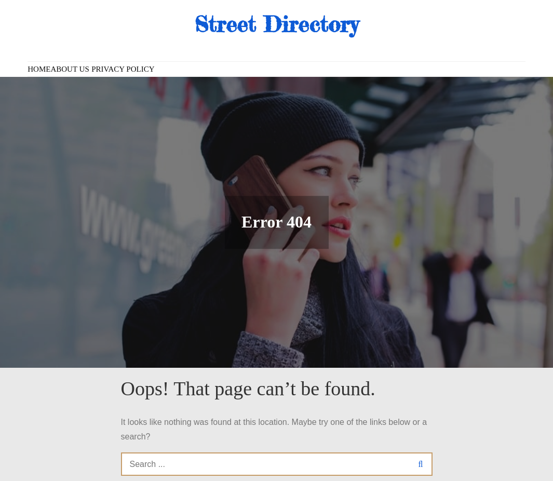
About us (69, 69)
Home (39, 69)
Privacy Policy (122, 69)
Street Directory (276, 24)
